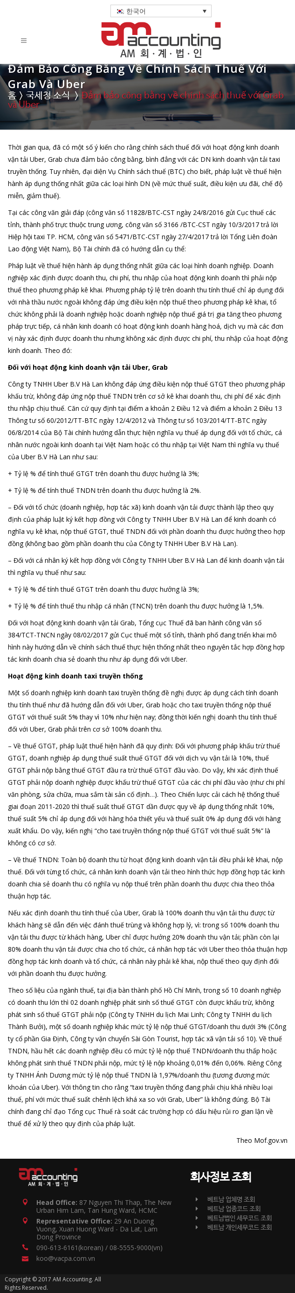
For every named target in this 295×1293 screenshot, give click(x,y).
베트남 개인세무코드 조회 (234, 1227)
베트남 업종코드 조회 (228, 1209)
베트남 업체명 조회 (225, 1199)
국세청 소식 (48, 95)
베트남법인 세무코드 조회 (234, 1218)
